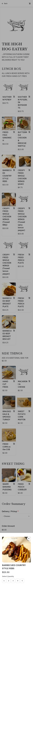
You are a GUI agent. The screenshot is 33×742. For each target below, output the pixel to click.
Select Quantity (8, 576)
